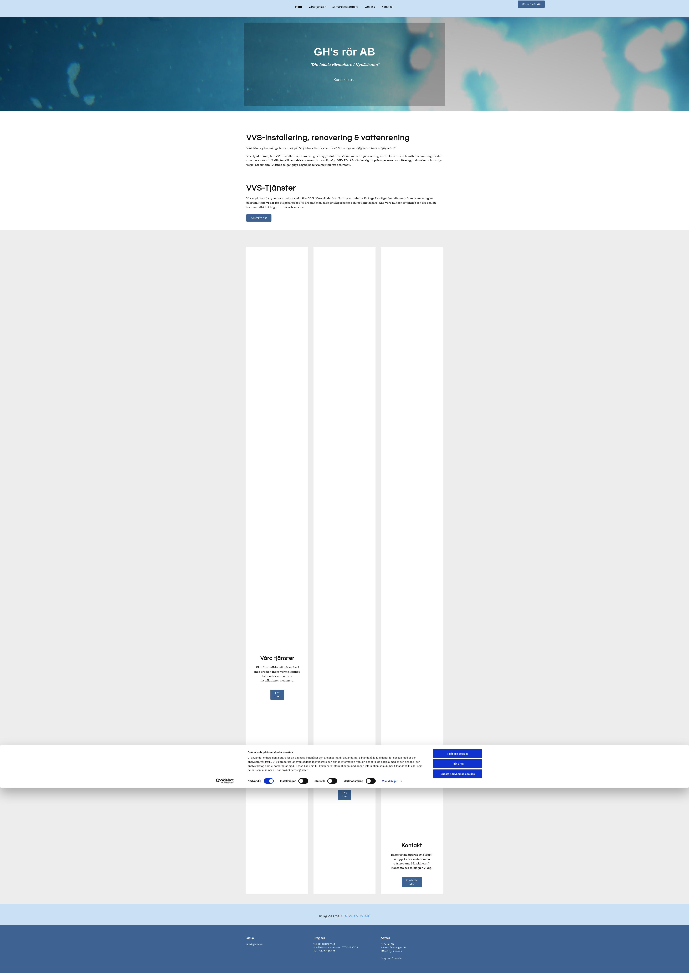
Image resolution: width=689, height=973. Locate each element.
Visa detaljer (389, 571)
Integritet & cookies (391, 958)
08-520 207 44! (355, 916)
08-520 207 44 (326, 944)
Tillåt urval (457, 554)
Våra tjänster (317, 7)
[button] (531, 4)
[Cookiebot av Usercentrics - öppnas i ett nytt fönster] (225, 572)
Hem (298, 7)
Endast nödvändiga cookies (458, 564)
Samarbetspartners (345, 7)
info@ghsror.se (254, 944)
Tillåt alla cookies (457, 544)
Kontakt (388, 7)
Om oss (371, 7)
